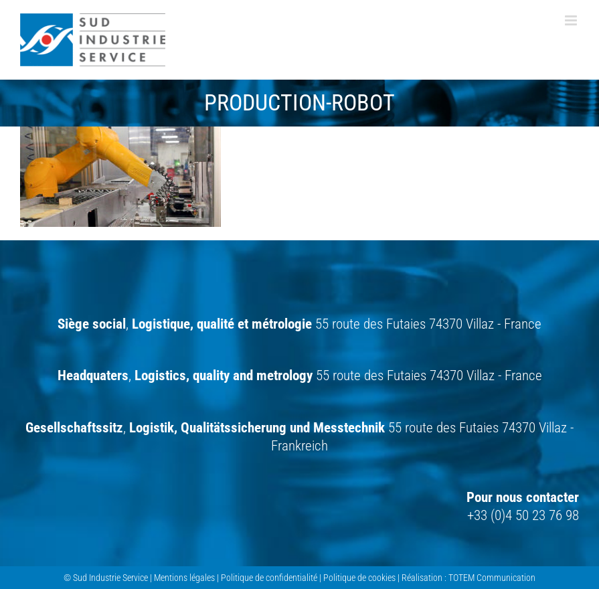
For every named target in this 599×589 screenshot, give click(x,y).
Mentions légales (184, 577)
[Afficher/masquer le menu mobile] (572, 20)
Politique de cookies (359, 577)
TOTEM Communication (491, 577)
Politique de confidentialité (269, 577)
